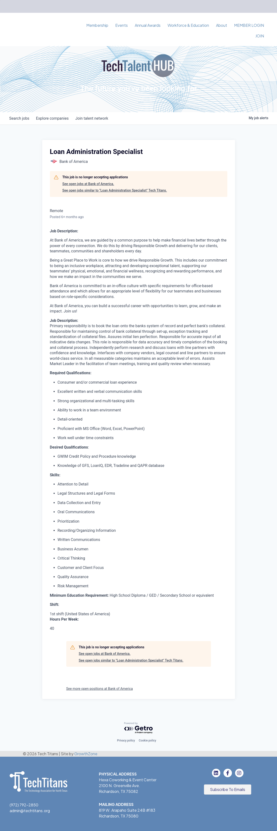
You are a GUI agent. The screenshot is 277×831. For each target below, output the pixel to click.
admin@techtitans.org (30, 810)
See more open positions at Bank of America (99, 689)
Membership (97, 25)
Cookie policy (147, 740)
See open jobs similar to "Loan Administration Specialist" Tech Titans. (114, 190)
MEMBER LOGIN (249, 25)
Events (121, 25)
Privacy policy (126, 740)
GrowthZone (85, 753)
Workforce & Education (188, 25)
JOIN (259, 35)
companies (54, 118)
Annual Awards (148, 25)
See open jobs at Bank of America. (88, 184)
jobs (20, 118)
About (221, 25)
